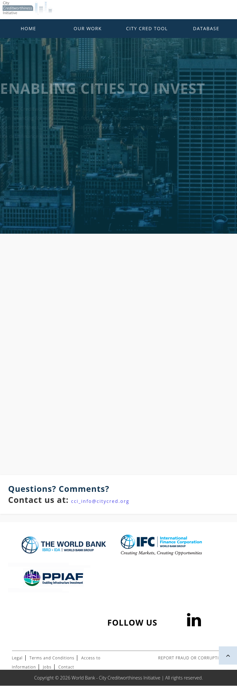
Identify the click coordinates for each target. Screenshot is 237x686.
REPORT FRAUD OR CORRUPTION (191, 658)
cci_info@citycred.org (100, 501)
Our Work (88, 28)
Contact (66, 667)
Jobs (47, 667)
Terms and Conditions (52, 658)
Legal (17, 658)
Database (206, 28)
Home (28, 28)
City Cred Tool (147, 28)
